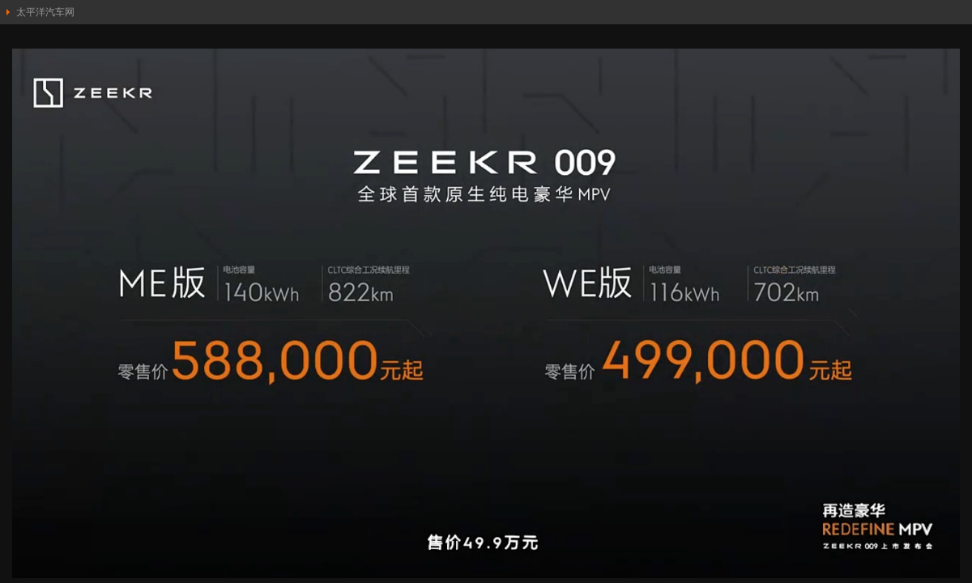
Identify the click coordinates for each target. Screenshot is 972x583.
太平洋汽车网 (45, 12)
